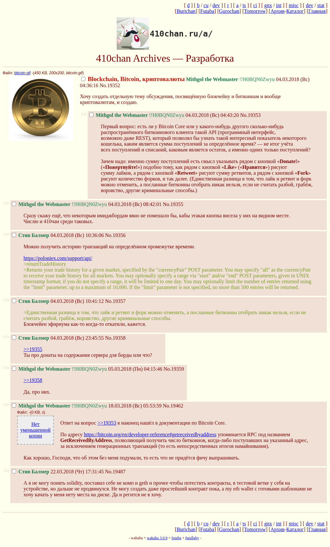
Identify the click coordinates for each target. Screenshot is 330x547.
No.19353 (250, 115)
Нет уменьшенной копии (35, 430)
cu (206, 5)
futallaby (192, 538)
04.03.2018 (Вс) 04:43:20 (164, 115)
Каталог (295, 11)
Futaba (207, 11)
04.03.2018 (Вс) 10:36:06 (58, 235)
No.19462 (173, 405)
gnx (268, 5)
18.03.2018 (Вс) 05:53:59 (86, 405)
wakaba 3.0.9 (157, 538)
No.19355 (173, 204)
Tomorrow (255, 11)
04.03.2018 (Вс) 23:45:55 (58, 338)
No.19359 (174, 369)
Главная (317, 11)
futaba (176, 538)
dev (216, 5)
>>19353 (106, 423)
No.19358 (115, 338)
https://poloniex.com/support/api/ (58, 258)
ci (255, 5)
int (278, 5)
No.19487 (115, 471)
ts (244, 5)
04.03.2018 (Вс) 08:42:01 (86, 204)
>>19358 (33, 380)
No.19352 (110, 85)
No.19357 (115, 301)
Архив (277, 11)
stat (320, 5)
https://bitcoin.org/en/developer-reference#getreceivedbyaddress (150, 434)
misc (293, 5)
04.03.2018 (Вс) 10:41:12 (58, 301)
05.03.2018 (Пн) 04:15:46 (87, 369)
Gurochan (229, 11)
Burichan (186, 11)
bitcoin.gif (22, 73)
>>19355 (33, 349)
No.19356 (115, 235)
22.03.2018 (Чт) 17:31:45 (58, 471)
